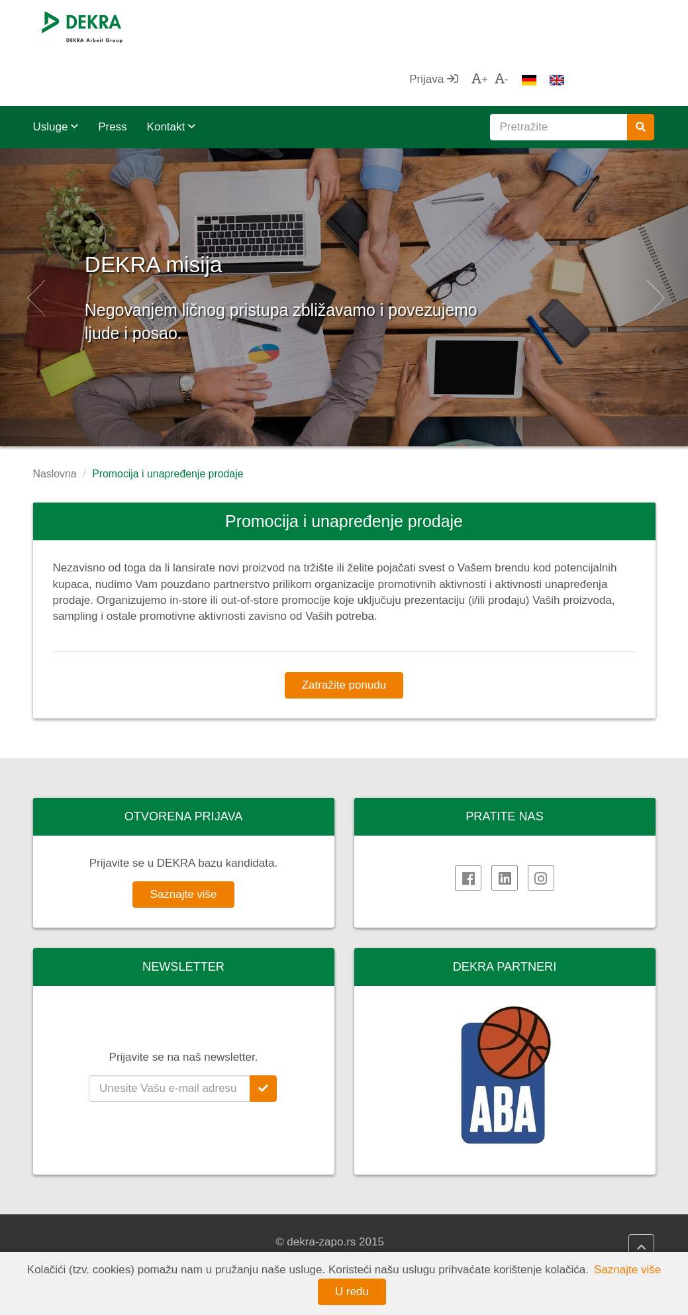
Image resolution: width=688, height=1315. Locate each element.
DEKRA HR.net (245, 1226)
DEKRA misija (214, 205)
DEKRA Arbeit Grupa (98, 1242)
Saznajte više (183, 841)
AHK (539, 1226)
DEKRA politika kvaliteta (428, 1226)
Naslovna (55, 420)
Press (112, 74)
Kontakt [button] (171, 74)
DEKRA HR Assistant (260, 1242)
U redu (352, 1291)
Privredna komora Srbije (588, 1242)
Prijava (523, 26)
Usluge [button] (56, 74)
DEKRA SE (74, 1226)
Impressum (395, 1242)
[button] (34, 244)
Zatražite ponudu (344, 632)
